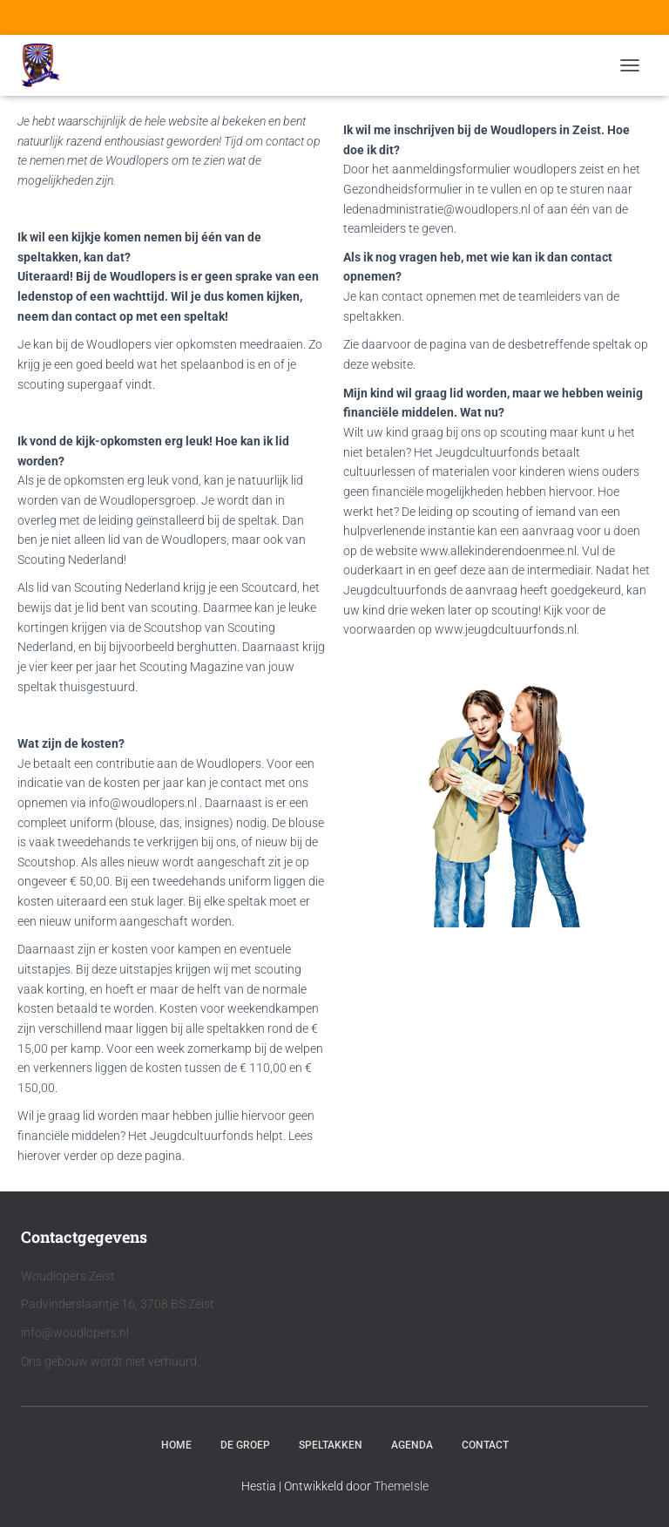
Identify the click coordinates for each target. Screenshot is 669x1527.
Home (176, 1445)
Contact (485, 1445)
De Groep (245, 1445)
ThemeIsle (401, 1486)
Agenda (412, 1445)
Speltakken (330, 1445)
